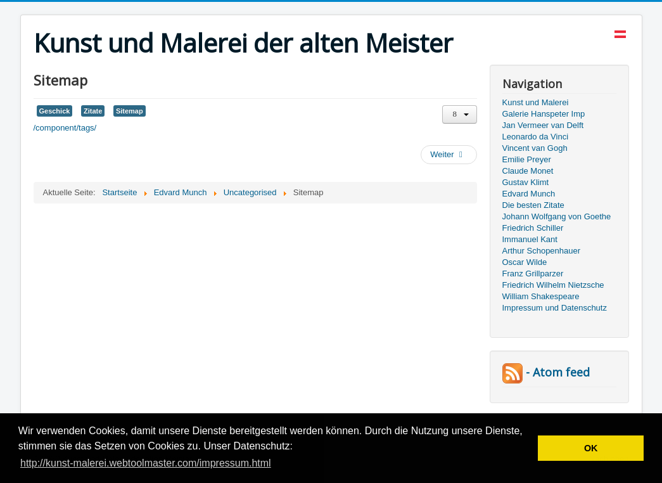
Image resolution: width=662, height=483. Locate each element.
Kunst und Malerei (535, 102)
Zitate (93, 111)
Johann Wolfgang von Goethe (556, 216)
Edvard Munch (529, 193)
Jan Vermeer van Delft (543, 125)
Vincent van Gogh (535, 148)
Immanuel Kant (529, 239)
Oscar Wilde (524, 262)
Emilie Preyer (526, 159)
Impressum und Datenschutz (554, 307)
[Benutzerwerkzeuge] (459, 114)
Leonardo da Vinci (535, 136)
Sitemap (129, 111)
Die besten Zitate (533, 205)
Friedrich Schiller (533, 228)
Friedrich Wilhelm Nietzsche (553, 285)
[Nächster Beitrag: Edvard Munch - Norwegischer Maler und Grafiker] (448, 154)
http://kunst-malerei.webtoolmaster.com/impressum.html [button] (145, 463)
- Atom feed (546, 372)
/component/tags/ (65, 127)
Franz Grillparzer (533, 273)
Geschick (54, 111)
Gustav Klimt (525, 182)
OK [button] (591, 448)
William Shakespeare (541, 296)
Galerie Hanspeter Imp (543, 114)
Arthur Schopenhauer (541, 250)
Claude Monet (528, 171)
